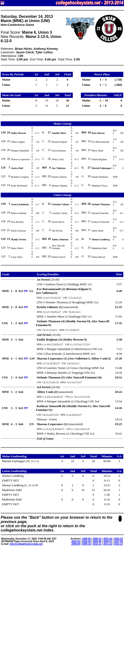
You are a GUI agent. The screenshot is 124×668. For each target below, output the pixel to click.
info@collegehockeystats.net (26, 544)
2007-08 (118, 541)
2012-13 (118, 544)
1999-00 (86, 538)
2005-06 (97, 541)
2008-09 (75, 544)
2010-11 (97, 544)
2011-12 (107, 544)
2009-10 (86, 544)
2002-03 (118, 538)
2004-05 (86, 541)
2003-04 (75, 541)
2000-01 (97, 538)
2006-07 (107, 541)
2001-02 (107, 538)
